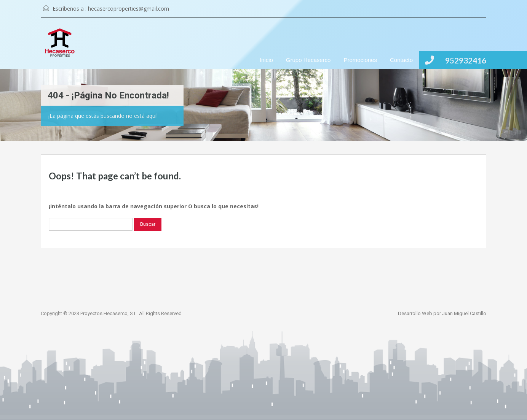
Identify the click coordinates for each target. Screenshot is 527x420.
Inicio (266, 60)
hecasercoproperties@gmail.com (128, 8)
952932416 (465, 60)
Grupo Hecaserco (308, 60)
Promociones (360, 60)
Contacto (401, 60)
